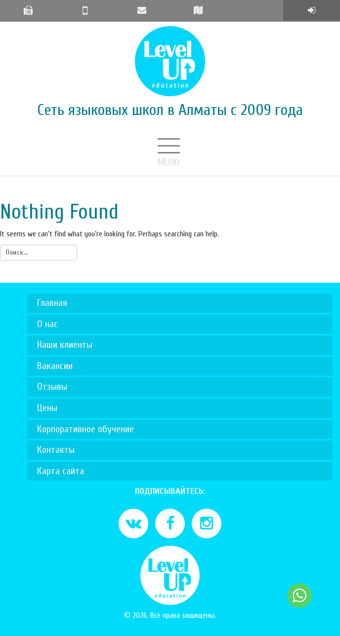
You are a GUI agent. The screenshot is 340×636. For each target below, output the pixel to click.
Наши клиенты (64, 344)
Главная (52, 302)
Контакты (56, 449)
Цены (47, 407)
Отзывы (52, 386)
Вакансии (55, 366)
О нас (47, 324)
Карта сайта (60, 471)
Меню (170, 147)
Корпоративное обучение (85, 429)
